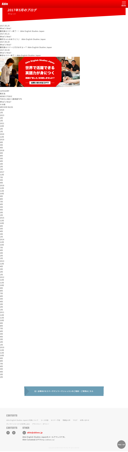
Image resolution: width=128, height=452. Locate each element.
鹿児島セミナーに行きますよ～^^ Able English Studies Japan (26, 47)
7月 (1, 177)
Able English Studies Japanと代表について (22, 421)
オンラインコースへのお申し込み (18, 425)
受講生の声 (66, 421)
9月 (1, 142)
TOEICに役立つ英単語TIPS (11, 99)
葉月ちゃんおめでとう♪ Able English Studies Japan (23, 39)
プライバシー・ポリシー (40, 425)
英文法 (2, 93)
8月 (1, 155)
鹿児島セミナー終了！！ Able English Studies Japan (22, 31)
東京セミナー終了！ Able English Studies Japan (20, 55)
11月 (2, 191)
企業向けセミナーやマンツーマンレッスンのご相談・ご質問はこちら (64, 392)
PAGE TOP (121, 445)
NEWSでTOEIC (6, 96)
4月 (1, 147)
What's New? (5, 102)
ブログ (75, 421)
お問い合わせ (84, 421)
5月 (1, 145)
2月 (1, 118)
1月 (1, 112)
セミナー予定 (55, 421)
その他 (2, 104)
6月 (1, 204)
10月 (2, 126)
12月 (2, 137)
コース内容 (44, 421)
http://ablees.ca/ (48, 440)
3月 (1, 164)
